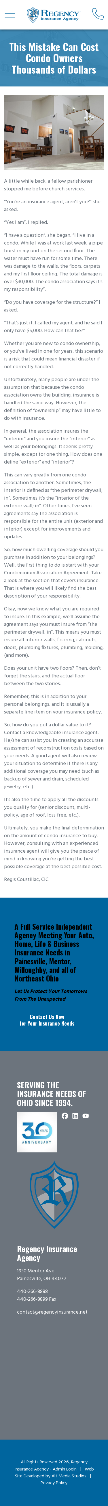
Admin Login (65, 1469)
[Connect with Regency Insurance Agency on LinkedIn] (75, 1116)
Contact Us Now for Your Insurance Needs (47, 1020)
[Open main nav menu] (10, 14)
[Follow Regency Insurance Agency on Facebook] (65, 1116)
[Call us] (98, 14)
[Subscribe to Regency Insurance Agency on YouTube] (85, 1116)
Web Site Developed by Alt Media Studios (54, 1473)
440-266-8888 (32, 1292)
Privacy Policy (54, 1483)
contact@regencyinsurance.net (52, 1312)
